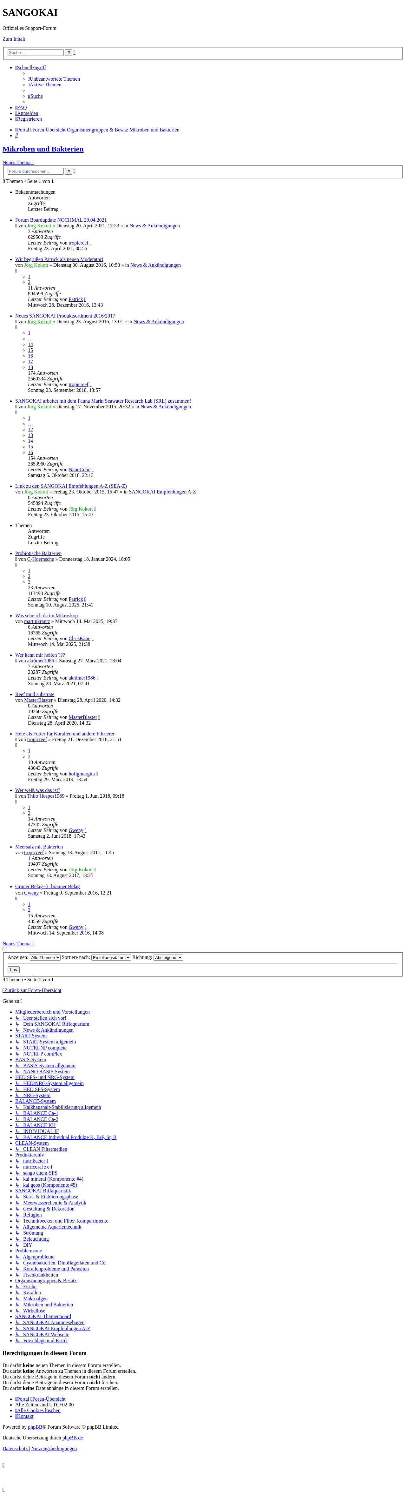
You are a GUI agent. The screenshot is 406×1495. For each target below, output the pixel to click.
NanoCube (79, 469)
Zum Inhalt (14, 39)
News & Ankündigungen (154, 225)
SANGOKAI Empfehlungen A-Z (162, 491)
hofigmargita (82, 773)
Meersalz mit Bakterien (39, 846)
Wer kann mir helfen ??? (40, 655)
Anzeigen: (34, 957)
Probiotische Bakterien (38, 553)
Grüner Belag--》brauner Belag (47, 886)
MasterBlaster (38, 700)
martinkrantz (37, 621)
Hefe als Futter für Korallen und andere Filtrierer (65, 733)
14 (30, 344)
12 (30, 429)
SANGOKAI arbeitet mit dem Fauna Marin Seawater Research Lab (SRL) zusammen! (103, 401)
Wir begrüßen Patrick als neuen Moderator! (59, 259)
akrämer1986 (40, 660)
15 (30, 350)
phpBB (35, 1427)
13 (30, 435)
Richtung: (157, 957)
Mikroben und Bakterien (43, 149)
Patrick (76, 299)
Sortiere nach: (96, 957)
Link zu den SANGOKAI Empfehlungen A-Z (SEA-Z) (71, 486)
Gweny (76, 830)
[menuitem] (54, 79)
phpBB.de (72, 1437)
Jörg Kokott (39, 225)
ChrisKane (79, 638)
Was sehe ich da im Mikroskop (46, 615)
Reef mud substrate (35, 694)
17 (30, 361)
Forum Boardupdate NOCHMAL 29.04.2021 (61, 220)
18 (30, 367)
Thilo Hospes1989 (46, 796)
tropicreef (78, 242)
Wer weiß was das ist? (37, 790)
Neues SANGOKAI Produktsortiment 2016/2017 (65, 315)
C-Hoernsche (40, 559)
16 (30, 356)
